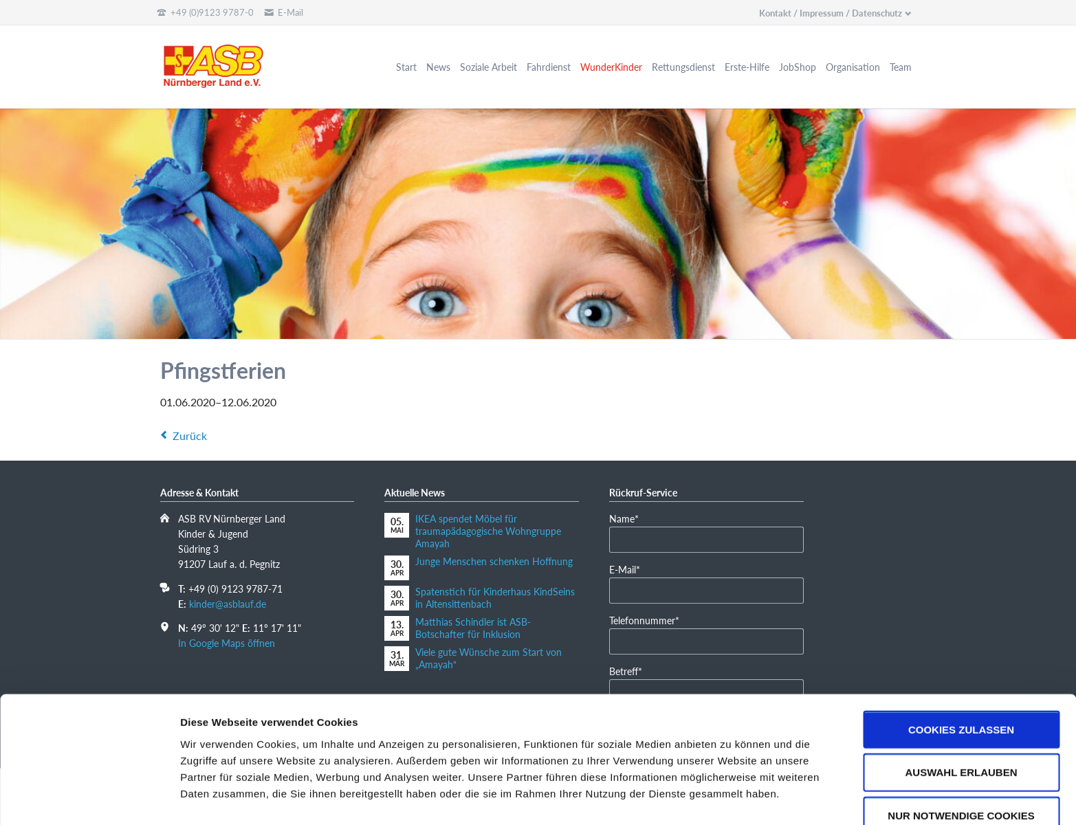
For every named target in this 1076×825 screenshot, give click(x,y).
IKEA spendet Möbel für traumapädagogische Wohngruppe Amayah (488, 531)
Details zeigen (731, 798)
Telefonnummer (644, 619)
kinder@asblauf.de (227, 604)
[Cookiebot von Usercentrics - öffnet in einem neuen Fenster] (89, 798)
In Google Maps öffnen (226, 643)
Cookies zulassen (961, 689)
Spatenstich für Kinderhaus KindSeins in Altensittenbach (495, 598)
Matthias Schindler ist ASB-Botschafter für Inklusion (473, 628)
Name (630, 518)
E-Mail (630, 568)
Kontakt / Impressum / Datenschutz (830, 13)
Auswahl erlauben (961, 732)
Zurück (190, 435)
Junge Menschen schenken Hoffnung (494, 561)
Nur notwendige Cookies (961, 776)
